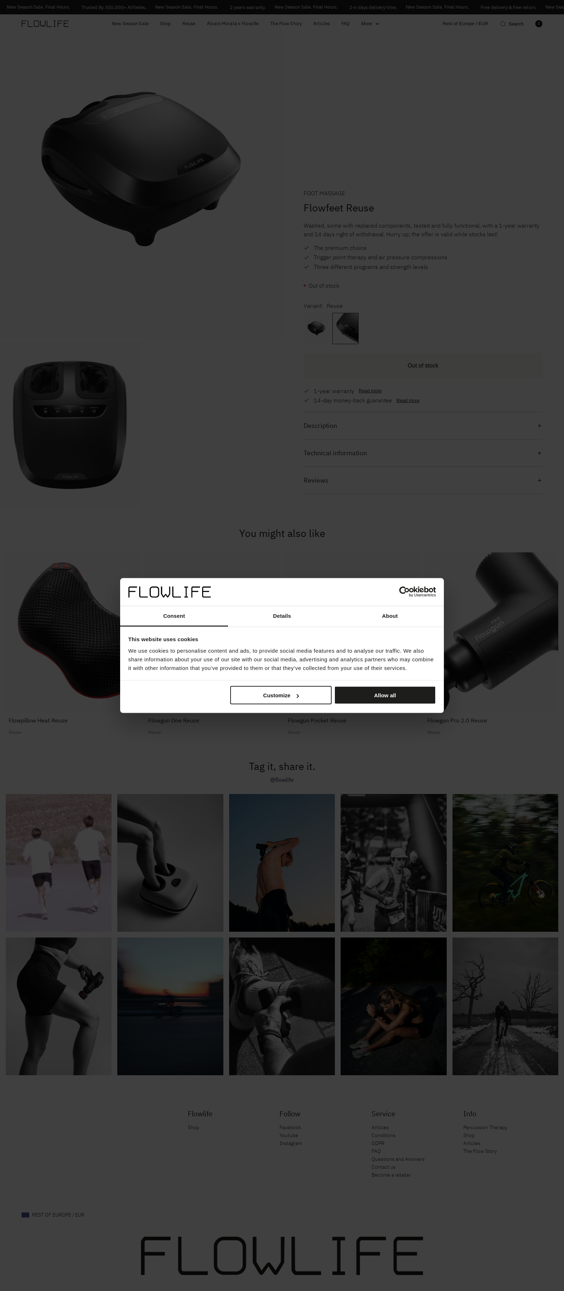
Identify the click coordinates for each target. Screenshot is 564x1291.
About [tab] (390, 615)
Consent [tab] (174, 615)
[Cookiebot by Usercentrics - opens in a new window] (404, 592)
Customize (281, 695)
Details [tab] (282, 615)
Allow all (385, 695)
